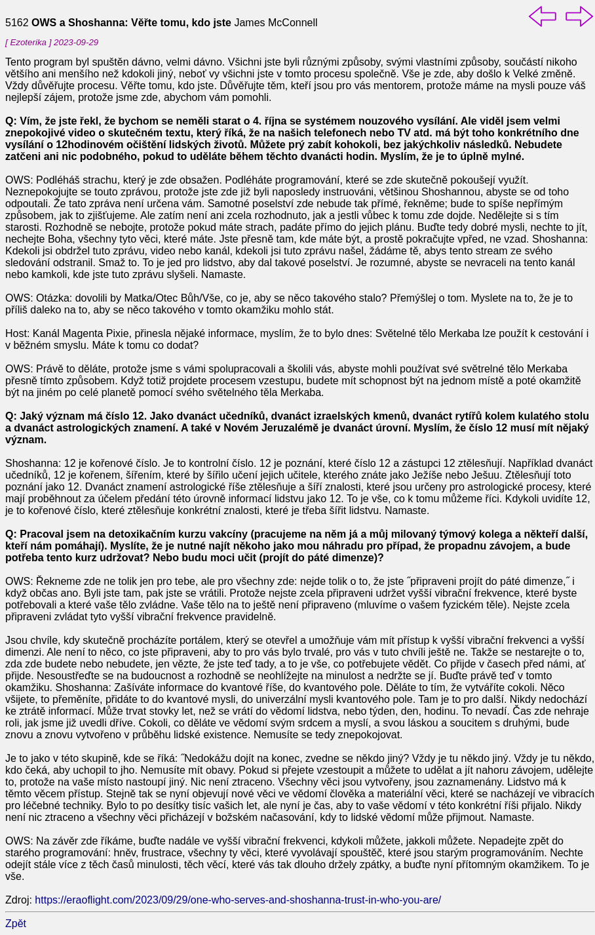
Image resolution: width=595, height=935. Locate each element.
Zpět (15, 923)
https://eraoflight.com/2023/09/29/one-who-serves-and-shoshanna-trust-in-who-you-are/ (238, 899)
